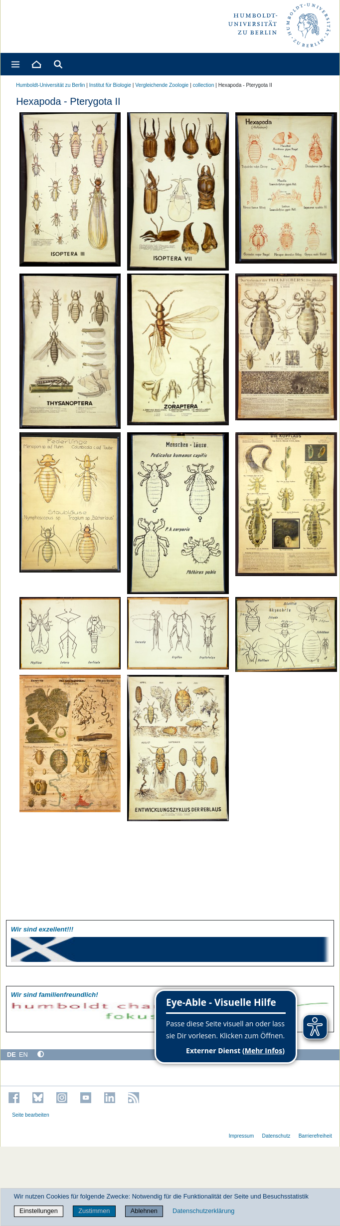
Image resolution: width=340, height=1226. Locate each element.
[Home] (35, 64)
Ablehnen (144, 1211)
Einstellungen (38, 1211)
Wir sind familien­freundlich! (54, 994)
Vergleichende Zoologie (161, 85)
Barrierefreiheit (315, 1136)
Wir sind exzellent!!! (42, 929)
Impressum (241, 1136)
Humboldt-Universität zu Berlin (50, 85)
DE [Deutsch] (11, 1054)
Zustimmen (94, 1211)
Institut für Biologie (110, 85)
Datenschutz (276, 1136)
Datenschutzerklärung (203, 1211)
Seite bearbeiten (30, 1115)
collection (203, 85)
